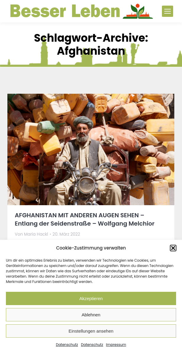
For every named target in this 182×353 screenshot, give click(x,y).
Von (31, 234)
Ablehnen (91, 314)
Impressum (116, 344)
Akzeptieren (91, 298)
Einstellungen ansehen (91, 330)
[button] (173, 248)
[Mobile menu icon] (167, 11)
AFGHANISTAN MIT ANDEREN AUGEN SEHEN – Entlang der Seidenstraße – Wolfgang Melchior (85, 219)
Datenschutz (67, 344)
